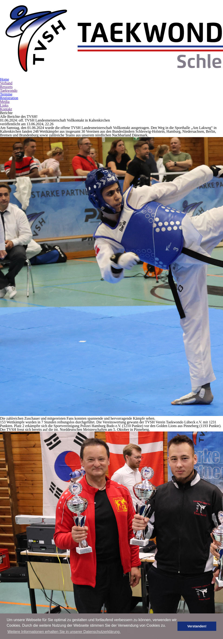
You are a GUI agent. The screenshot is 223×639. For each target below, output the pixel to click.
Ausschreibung (41, 499)
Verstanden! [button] (200, 626)
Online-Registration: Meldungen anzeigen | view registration (72, 562)
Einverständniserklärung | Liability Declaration (64, 581)
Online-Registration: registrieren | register (59, 558)
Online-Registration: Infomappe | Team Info (60, 572)
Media (4, 66)
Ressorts (6, 51)
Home (4, 44)
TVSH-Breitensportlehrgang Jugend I (59, 595)
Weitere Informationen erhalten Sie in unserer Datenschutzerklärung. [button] (64, 632)
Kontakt (6, 74)
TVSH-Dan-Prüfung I (43, 513)
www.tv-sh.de (191, 547)
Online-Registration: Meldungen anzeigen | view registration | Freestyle (81, 567)
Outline (36, 553)
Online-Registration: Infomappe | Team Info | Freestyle (68, 576)
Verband (6, 48)
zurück (115, 465)
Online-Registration (42, 526)
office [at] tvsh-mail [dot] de (201, 534)
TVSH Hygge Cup (40, 540)
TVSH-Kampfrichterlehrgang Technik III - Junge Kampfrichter (81, 491)
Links (3, 70)
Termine (6, 59)
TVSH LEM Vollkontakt (45, 473)
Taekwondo (9, 55)
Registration (9, 63)
